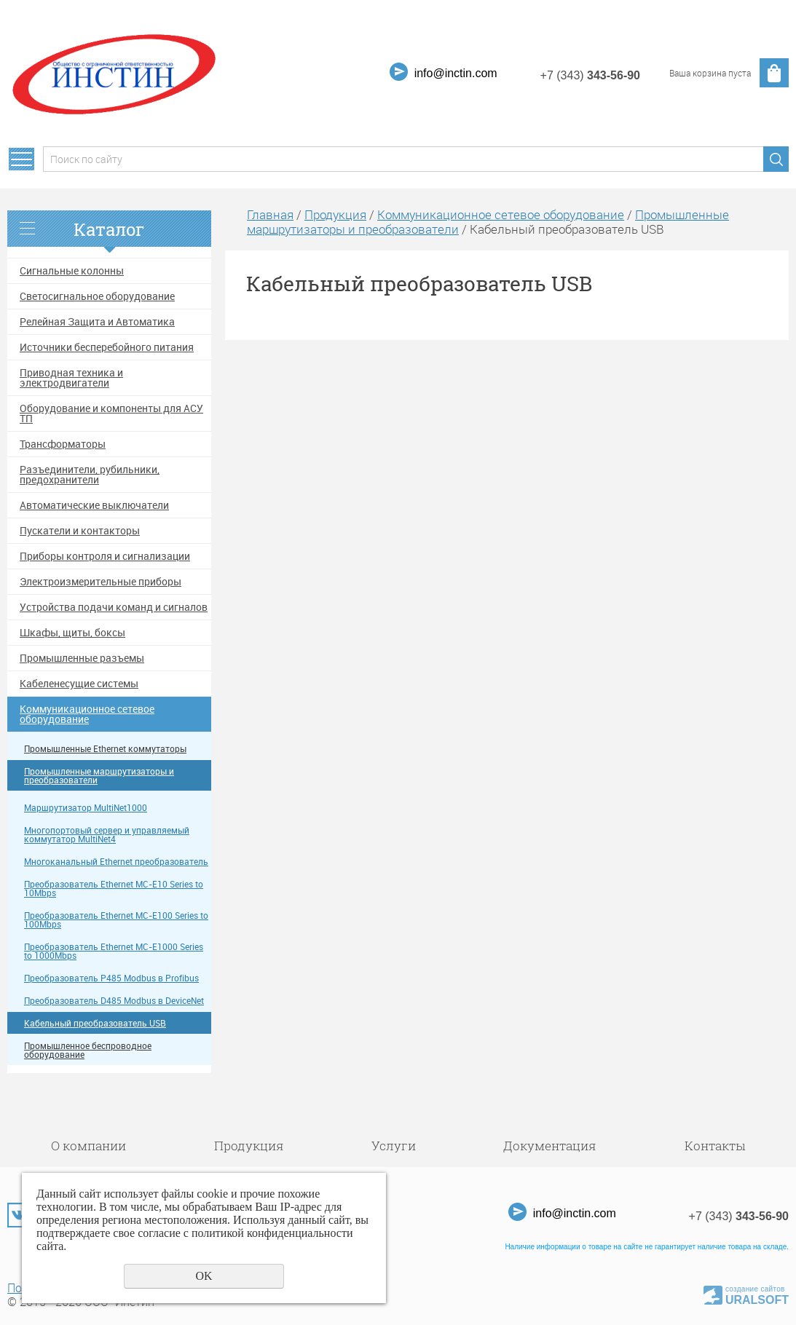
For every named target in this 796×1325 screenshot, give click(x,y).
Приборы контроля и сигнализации (105, 556)
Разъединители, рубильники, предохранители (89, 474)
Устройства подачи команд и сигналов (114, 607)
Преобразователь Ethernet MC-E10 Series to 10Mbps (113, 888)
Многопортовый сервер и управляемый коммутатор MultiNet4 (106, 835)
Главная (270, 214)
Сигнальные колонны (72, 270)
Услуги (393, 1145)
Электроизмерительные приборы (100, 581)
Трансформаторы (63, 444)
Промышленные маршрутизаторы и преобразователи (99, 776)
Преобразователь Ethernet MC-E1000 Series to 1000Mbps (113, 951)
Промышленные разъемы (82, 658)
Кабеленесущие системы (79, 683)
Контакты (715, 1145)
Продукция (335, 214)
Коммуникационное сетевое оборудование (87, 714)
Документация (549, 1145)
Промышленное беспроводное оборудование (87, 1050)
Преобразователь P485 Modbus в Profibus (111, 978)
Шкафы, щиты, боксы (72, 632)
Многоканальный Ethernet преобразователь (116, 861)
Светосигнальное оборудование (97, 296)
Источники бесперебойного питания (107, 347)
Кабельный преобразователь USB (95, 1023)
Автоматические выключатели (94, 505)
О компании (88, 1145)
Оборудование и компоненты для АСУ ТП (111, 413)
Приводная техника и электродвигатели (71, 377)
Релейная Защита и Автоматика (97, 321)
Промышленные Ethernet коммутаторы (105, 748)
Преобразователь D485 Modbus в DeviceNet (114, 1000)
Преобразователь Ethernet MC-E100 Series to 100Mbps (116, 920)
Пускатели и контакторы (80, 530)
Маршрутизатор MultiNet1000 (85, 807)
